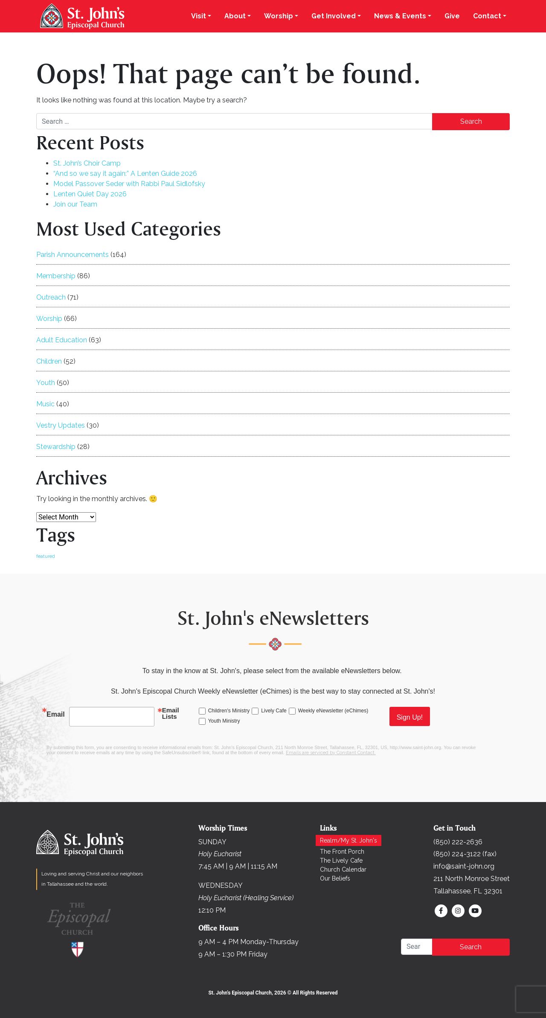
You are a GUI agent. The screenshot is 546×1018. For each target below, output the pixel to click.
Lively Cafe (273, 711)
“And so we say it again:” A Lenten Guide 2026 (125, 173)
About (235, 16)
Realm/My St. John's (348, 840)
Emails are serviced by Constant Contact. (331, 752)
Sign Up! (410, 717)
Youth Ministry (224, 721)
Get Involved (333, 16)
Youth (45, 383)
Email (55, 714)
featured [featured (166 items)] (45, 556)
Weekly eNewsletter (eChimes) (333, 711)
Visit (198, 16)
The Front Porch (342, 851)
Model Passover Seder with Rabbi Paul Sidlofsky (129, 184)
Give (452, 16)
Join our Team (75, 204)
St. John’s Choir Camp (87, 163)
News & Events (400, 16)
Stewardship (56, 447)
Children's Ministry (229, 711)
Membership (56, 276)
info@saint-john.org (463, 866)
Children (49, 361)
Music (45, 404)
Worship (278, 16)
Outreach (51, 297)
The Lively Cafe (341, 860)
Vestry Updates (60, 425)
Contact (487, 16)
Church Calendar (343, 869)
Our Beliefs (335, 878)
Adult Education (61, 340)
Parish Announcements (72, 255)
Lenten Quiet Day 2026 (90, 194)
